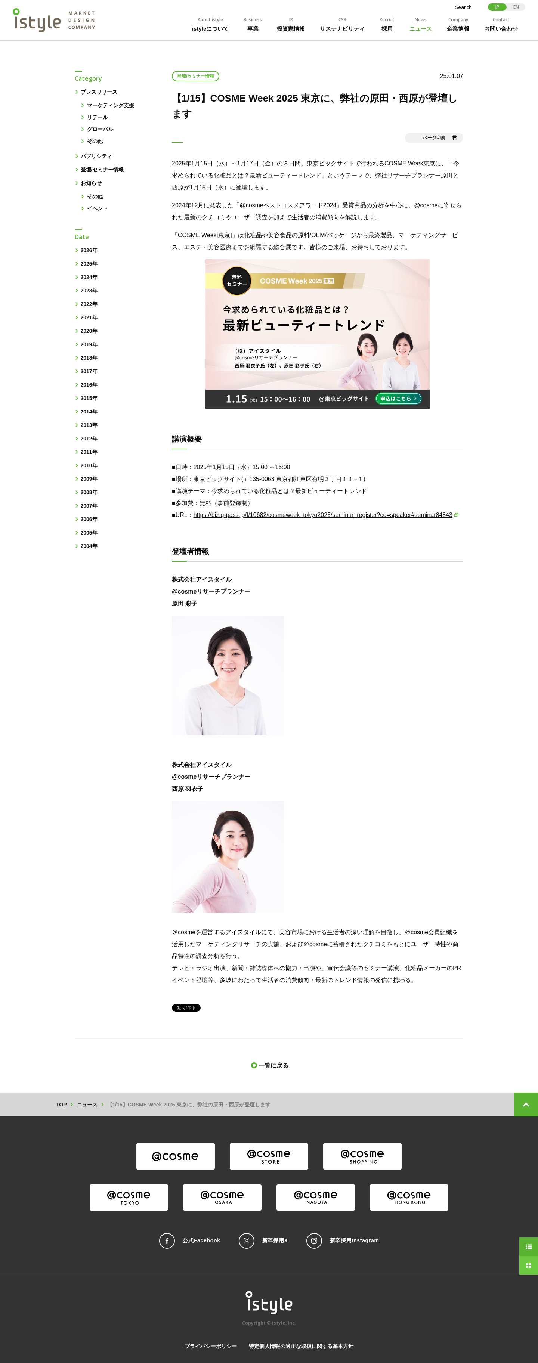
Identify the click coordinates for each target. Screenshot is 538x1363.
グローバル (100, 129)
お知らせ (91, 183)
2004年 (89, 546)
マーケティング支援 (110, 105)
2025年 (89, 264)
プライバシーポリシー (211, 1346)
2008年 (89, 492)
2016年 (89, 385)
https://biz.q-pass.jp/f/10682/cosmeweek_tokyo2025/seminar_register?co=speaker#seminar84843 (323, 515)
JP (497, 7)
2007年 (89, 506)
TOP (61, 1105)
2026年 (89, 250)
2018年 (89, 358)
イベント (97, 208)
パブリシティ (96, 156)
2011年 (89, 452)
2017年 (89, 371)
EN (516, 7)
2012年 (89, 439)
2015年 (89, 398)
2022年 (89, 304)
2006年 (89, 519)
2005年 (89, 533)
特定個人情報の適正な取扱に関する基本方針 (301, 1346)
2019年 (89, 344)
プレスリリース (99, 92)
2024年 (89, 277)
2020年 (89, 331)
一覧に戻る (273, 1065)
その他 (95, 141)
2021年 (89, 317)
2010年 (89, 465)
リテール (97, 117)
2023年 (89, 291)
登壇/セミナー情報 (102, 170)
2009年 (89, 479)
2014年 (89, 412)
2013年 (89, 425)
